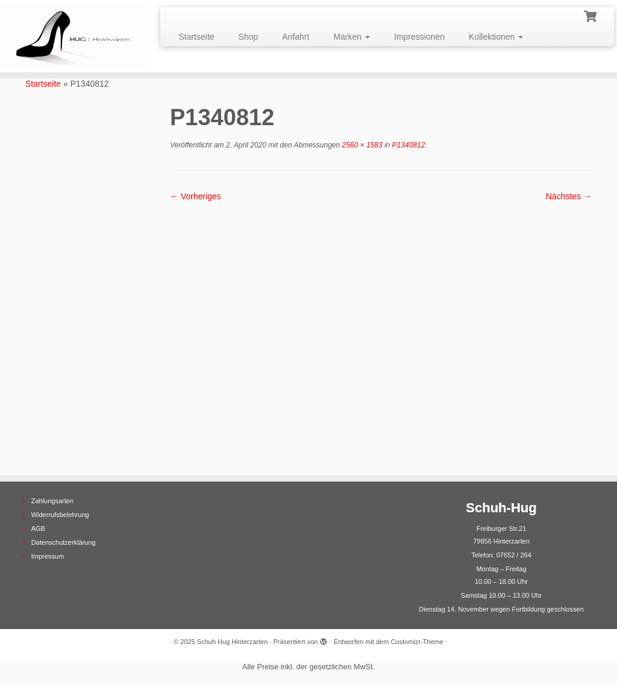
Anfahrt (295, 37)
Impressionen (419, 37)
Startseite (196, 37)
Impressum (47, 556)
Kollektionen (496, 37)
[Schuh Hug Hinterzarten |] (72, 36)
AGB (38, 528)
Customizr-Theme (416, 641)
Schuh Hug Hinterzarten (232, 641)
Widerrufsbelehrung (60, 514)
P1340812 (407, 145)
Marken (351, 37)
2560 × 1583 (361, 145)
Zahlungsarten (52, 500)
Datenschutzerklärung (63, 542)
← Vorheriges (195, 196)
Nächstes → (569, 196)
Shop (248, 37)
